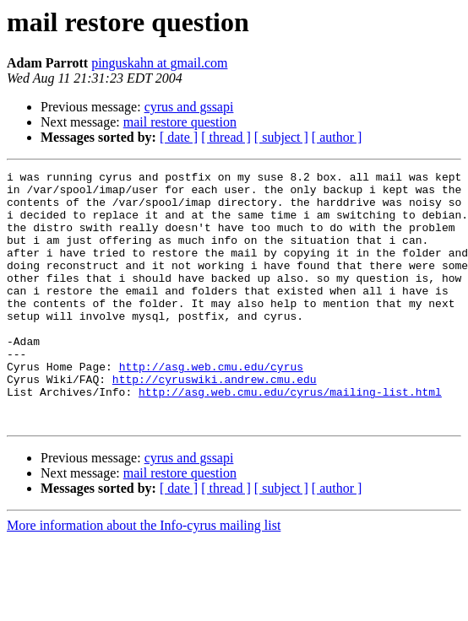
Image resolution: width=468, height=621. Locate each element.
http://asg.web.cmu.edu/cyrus (211, 406)
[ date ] (179, 137)
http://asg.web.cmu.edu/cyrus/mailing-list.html (290, 437)
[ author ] (337, 137)
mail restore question (180, 122)
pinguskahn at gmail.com (159, 63)
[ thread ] (226, 137)
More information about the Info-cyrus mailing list (143, 576)
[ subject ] (281, 137)
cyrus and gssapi (189, 107)
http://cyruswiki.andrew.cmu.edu (214, 421)
